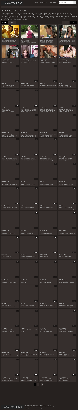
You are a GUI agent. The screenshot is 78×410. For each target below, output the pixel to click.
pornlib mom (53, 18)
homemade (52, 380)
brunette (47, 183)
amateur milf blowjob (69, 16)
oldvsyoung (68, 306)
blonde (27, 40)
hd (29, 42)
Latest (12, 22)
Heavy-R (62, 157)
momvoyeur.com (12, 407)
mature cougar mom (36, 13)
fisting (3, 160)
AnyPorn (43, 328)
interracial (47, 62)
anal (22, 40)
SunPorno (43, 132)
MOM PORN (53, 2)
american (61, 256)
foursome (12, 62)
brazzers (67, 85)
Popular (4, 22)
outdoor (69, 258)
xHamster (5, 39)
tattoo (34, 209)
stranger (72, 331)
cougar (8, 60)
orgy (52, 160)
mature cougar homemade (20, 19)
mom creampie (62, 18)
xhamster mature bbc (13, 14)
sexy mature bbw (7, 19)
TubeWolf (43, 254)
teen (45, 86)
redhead (68, 209)
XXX (19, 6)
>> (42, 384)
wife (66, 42)
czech (60, 232)
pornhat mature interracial (26, 14)
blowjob (43, 40)
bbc (43, 158)
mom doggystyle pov (14, 18)
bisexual (22, 280)
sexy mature (60, 14)
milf (13, 40)
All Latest (7, 6)
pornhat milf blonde (38, 14)
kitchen (22, 160)
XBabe (61, 132)
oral (48, 355)
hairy (63, 233)
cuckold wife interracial (50, 14)
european (69, 62)
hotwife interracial (30, 16)
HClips (61, 108)
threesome (4, 42)
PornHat (24, 205)
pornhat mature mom (26, 18)
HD (65, 22)
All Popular (13, 6)
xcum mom (39, 16)
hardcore (7, 40)
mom (15, 40)
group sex (42, 160)
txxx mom (67, 14)
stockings (34, 42)
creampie (7, 134)
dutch (55, 134)
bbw (5, 158)
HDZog (23, 303)
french (3, 40)
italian (26, 86)
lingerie (70, 282)
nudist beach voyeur (57, 13)
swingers (51, 111)
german (41, 209)
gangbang (12, 111)
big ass (24, 232)
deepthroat (48, 109)
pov (34, 184)
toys (66, 111)
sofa (51, 331)
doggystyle (65, 60)
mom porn (60, 16)
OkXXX (61, 83)
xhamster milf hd (8, 16)
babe (60, 158)
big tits (24, 40)
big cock (22, 109)
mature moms (26, 13)
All (73, 22)
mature (10, 40)
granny (44, 42)
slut (21, 62)
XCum (23, 230)
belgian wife (45, 18)
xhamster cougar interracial (50, 16)
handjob (11, 306)
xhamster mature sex (16, 13)
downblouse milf (37, 18)
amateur (22, 60)
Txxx (23, 39)
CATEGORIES (43, 2)
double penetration (25, 42)
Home (36, 2)
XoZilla (42, 83)
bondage (63, 305)
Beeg (23, 328)
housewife (67, 355)
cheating (51, 305)
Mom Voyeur (12, 3)
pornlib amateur (47, 13)
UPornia (24, 132)
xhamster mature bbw (19, 16)
